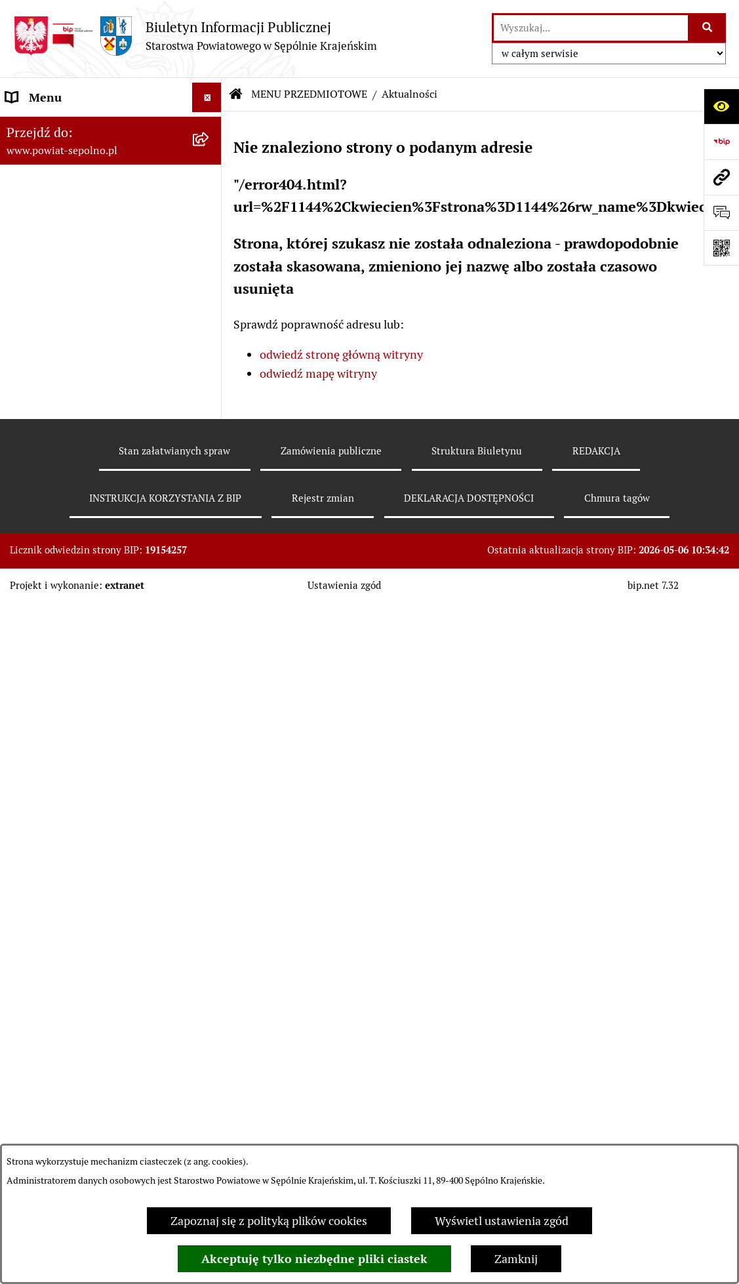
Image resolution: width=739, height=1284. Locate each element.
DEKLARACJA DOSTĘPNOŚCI (469, 498)
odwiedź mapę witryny (318, 373)
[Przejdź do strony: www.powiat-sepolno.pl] (721, 177)
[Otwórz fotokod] (721, 248)
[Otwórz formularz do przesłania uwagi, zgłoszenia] (721, 212)
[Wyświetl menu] (207, 97)
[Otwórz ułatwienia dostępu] (721, 106)
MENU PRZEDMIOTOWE (309, 94)
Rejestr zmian (323, 498)
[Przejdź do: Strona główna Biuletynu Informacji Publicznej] (236, 94)
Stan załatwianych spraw (174, 451)
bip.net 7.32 (653, 585)
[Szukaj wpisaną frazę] (708, 28)
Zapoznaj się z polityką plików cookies (268, 1220)
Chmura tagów (617, 498)
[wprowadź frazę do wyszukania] (591, 28)
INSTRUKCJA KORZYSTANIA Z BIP (165, 498)
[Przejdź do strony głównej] (195, 35)
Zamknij (516, 1258)
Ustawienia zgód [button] (344, 585)
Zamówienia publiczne (331, 451)
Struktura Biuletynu (476, 451)
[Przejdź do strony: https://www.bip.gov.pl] (721, 141)
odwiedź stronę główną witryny (341, 354)
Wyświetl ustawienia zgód (502, 1220)
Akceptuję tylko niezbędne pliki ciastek (314, 1258)
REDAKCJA (596, 451)
